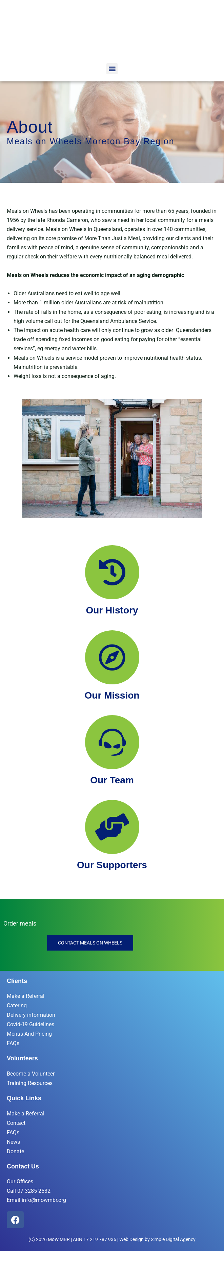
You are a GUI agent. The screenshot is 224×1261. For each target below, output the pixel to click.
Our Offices (20, 1181)
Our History (112, 610)
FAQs (13, 1043)
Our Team (112, 780)
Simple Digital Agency (173, 1239)
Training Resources (30, 1083)
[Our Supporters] (112, 827)
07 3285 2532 (33, 1190)
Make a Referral (25, 996)
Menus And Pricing (29, 1034)
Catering (17, 1005)
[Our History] (112, 572)
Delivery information (31, 1015)
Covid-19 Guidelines (30, 1024)
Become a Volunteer (31, 1073)
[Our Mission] (112, 657)
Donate (15, 1151)
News (13, 1142)
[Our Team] (112, 742)
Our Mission (112, 695)
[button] (112, 68)
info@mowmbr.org (44, 1200)
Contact (16, 1123)
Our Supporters (112, 865)
